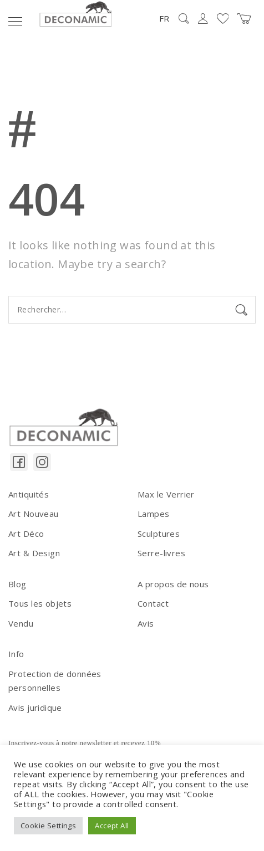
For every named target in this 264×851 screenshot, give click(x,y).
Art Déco (26, 533)
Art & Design (34, 552)
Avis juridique (35, 707)
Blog (17, 583)
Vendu (20, 623)
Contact (153, 603)
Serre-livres (161, 552)
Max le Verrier (166, 494)
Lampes (154, 513)
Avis (146, 623)
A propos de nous (173, 583)
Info (16, 653)
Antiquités (28, 494)
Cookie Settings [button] (48, 826)
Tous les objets (40, 603)
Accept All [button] (112, 826)
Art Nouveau (33, 513)
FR (164, 18)
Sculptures (159, 533)
